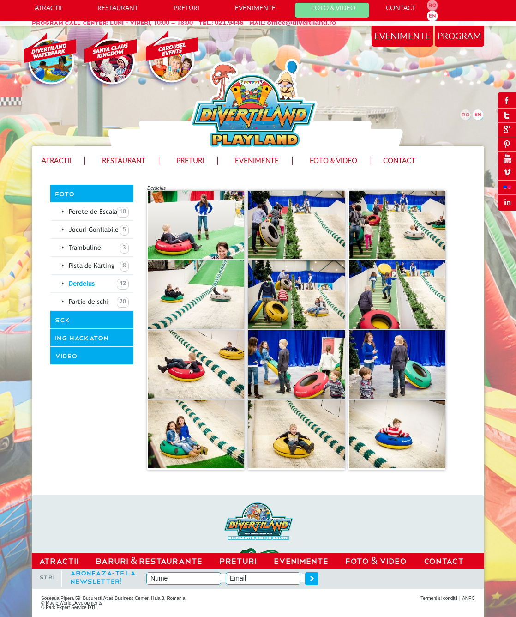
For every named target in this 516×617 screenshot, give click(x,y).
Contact (400, 7)
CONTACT (444, 560)
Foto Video (333, 7)
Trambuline (99, 248)
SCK (62, 319)
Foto (64, 193)
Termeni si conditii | (440, 598)
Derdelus (99, 284)
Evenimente (255, 7)
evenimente (402, 36)
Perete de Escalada (99, 212)
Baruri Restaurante (149, 560)
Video (66, 355)
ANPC (468, 598)
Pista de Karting (99, 266)
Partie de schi (99, 302)
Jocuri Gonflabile (99, 230)
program (459, 36)
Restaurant (117, 7)
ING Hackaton (81, 337)
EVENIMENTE (301, 560)
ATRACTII (48, 7)
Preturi (186, 7)
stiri (47, 577)
